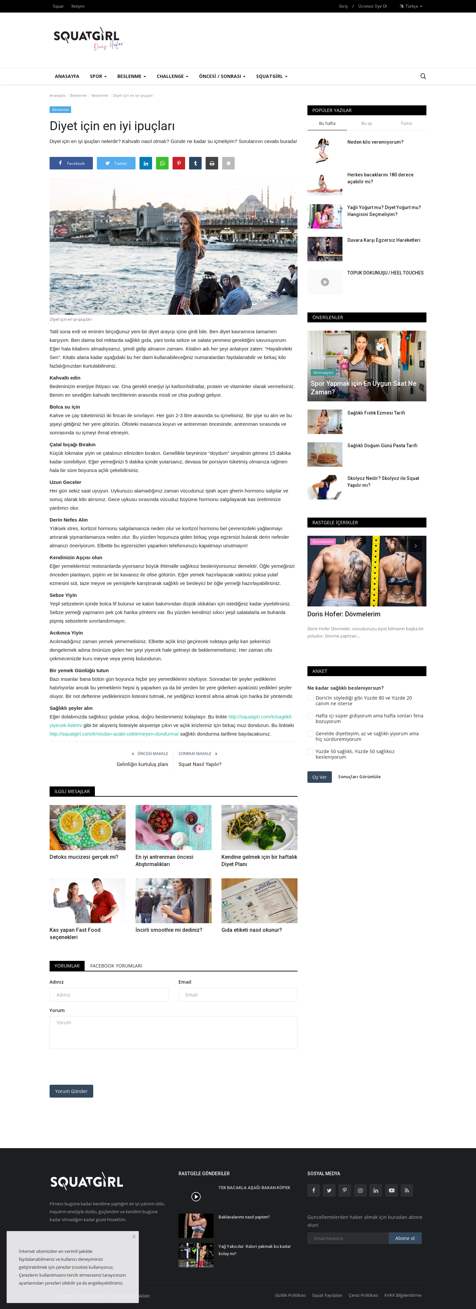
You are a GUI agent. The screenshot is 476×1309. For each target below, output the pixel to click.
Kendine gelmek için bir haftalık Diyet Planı (259, 860)
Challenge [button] (172, 76)
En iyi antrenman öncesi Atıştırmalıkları (164, 860)
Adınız (57, 982)
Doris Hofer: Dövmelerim (343, 614)
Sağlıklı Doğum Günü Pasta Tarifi (382, 445)
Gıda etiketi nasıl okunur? (251, 930)
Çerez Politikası (363, 1295)
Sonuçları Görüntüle (359, 777)
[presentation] (100, 1067)
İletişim (78, 6)
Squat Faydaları (327, 1295)
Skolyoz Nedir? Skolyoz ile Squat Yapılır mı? (383, 482)
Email (184, 982)
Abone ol (405, 1238)
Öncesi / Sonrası (222, 76)
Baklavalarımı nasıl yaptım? (244, 1217)
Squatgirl (272, 76)
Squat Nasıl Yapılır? (199, 764)
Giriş (343, 6)
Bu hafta (327, 123)
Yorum (57, 1010)
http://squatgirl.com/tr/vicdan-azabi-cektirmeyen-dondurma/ (114, 734)
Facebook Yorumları (116, 966)
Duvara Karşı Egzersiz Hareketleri (383, 240)
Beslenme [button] (131, 76)
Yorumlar (67, 966)
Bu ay (366, 123)
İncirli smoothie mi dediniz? (169, 930)
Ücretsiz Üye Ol (372, 6)
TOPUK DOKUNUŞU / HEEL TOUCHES (385, 272)
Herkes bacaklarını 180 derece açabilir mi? (380, 178)
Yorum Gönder (71, 1091)
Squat (58, 6)
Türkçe (411, 6)
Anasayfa (67, 76)
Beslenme (78, 95)
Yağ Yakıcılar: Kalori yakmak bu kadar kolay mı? (254, 1250)
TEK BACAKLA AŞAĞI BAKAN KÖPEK (254, 1187)
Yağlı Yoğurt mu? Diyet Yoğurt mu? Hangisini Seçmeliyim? (384, 211)
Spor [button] (98, 76)
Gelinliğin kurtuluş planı (142, 764)
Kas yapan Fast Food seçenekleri (75, 933)
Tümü (406, 123)
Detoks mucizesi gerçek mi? (84, 857)
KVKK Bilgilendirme (402, 1295)
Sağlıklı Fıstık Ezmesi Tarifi (376, 413)
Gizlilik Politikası (290, 1295)
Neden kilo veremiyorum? (375, 142)
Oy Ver (319, 777)
